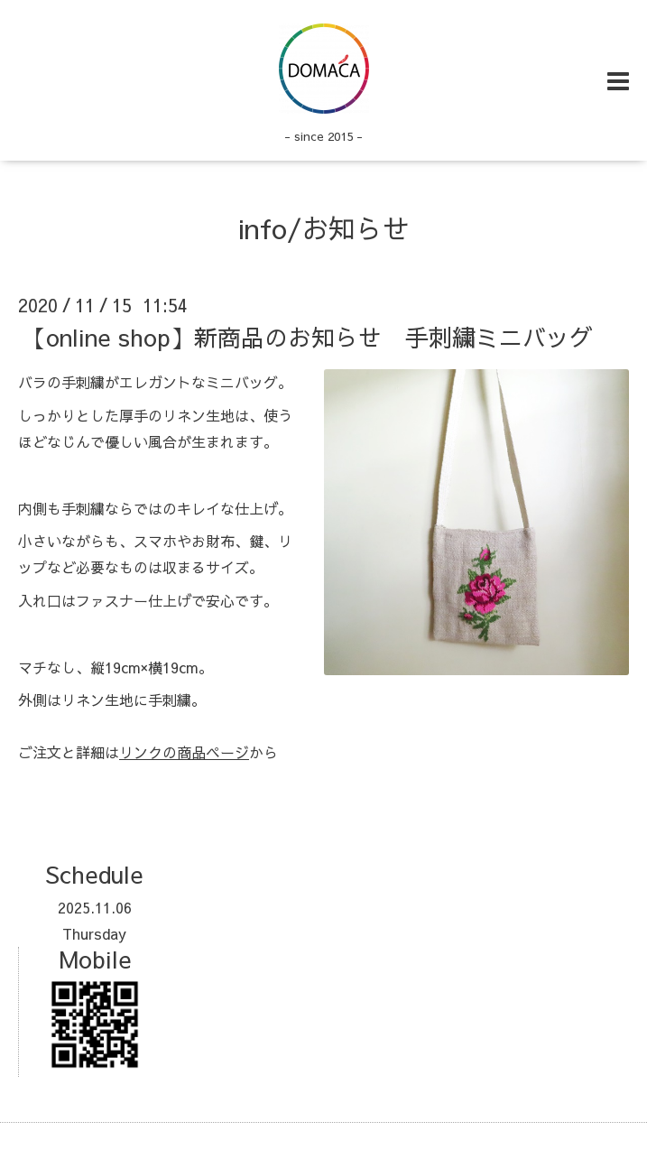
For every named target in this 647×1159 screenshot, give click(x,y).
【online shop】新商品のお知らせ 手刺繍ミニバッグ (308, 336)
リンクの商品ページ (184, 752)
